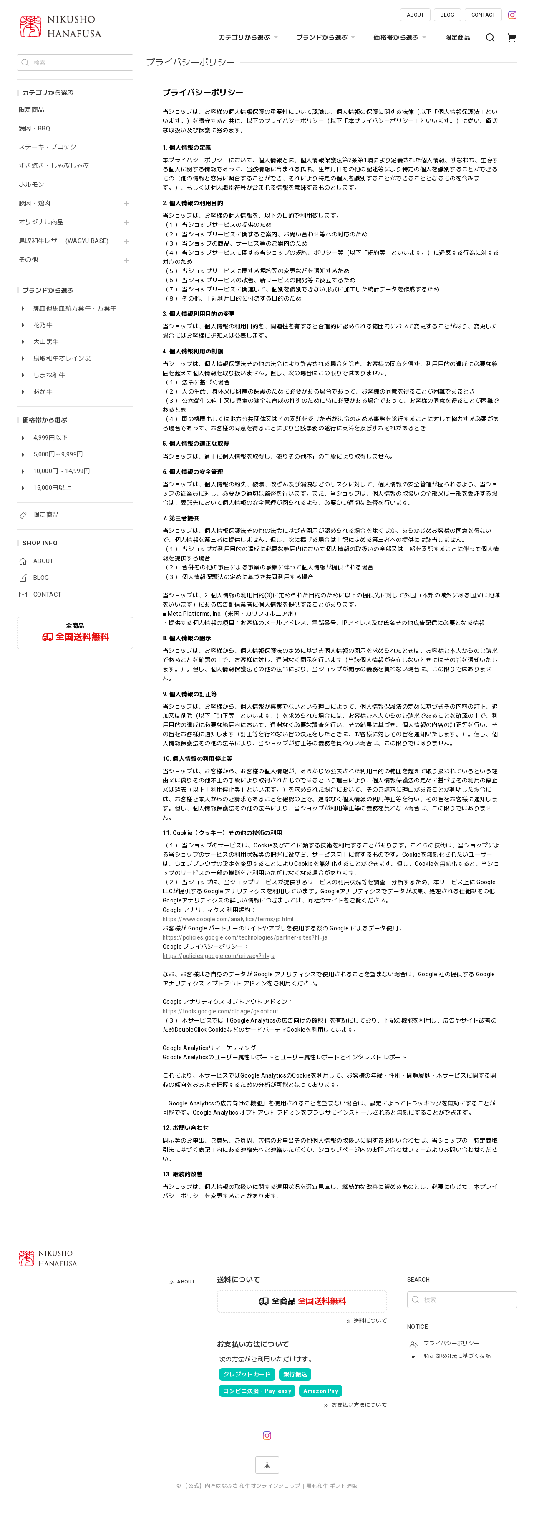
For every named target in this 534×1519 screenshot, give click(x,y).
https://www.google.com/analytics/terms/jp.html (228, 919)
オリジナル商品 (41, 222)
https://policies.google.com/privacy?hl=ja (219, 956)
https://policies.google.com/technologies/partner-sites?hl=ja (245, 937)
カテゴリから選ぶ (249, 37)
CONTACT (483, 15)
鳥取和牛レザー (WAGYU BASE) (64, 241)
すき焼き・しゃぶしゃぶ (54, 166)
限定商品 (458, 37)
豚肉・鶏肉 (35, 203)
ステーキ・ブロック (47, 147)
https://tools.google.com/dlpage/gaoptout (221, 1011)
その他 (28, 259)
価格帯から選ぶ (401, 37)
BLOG (447, 15)
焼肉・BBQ (34, 128)
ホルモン (31, 184)
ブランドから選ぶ (327, 37)
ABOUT (415, 15)
